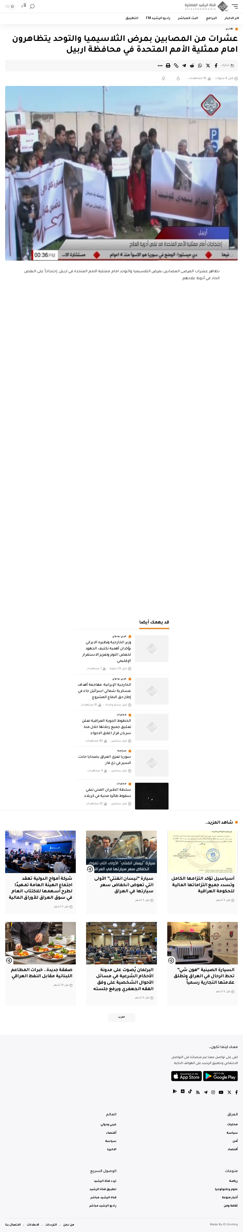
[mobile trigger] (233, 6)
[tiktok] (190, 1093)
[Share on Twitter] (208, 65)
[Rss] (198, 1093)
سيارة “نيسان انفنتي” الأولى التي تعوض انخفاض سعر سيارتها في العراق (123, 885)
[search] (32, 7)
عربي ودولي (119, 636)
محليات (122, 715)
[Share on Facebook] (216, 65)
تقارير (229, 29)
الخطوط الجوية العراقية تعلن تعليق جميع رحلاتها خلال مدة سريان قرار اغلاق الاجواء (106, 727)
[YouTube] (221, 1093)
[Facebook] (236, 1093)
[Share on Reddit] (192, 65)
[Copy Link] (176, 65)
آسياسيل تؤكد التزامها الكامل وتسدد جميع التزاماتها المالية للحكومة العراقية (202, 885)
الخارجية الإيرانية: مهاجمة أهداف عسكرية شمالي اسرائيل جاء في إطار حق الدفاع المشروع (104, 691)
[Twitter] (229, 1093)
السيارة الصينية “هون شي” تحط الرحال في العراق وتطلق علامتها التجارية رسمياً (204, 976)
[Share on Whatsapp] (200, 65)
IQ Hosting (230, 1225)
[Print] (168, 65)
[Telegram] (205, 1093)
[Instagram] (213, 1093)
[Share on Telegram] (184, 65)
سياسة (122, 751)
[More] (160, 65)
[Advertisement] (122, 569)
